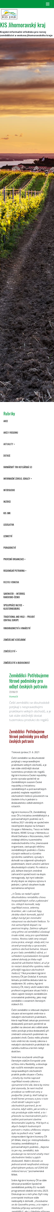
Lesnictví (7, 536)
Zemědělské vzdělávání (14, 639)
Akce (5, 421)
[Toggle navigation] (48, 4)
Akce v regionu (10, 432)
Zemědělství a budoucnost (16, 662)
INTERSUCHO (9, 490)
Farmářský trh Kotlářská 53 (17, 467)
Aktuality (8, 444)
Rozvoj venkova (11, 582)
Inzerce (7, 501)
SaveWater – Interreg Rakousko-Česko (14, 595)
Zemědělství (9, 651)
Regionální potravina (14, 570)
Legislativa (8, 524)
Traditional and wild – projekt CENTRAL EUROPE (19, 618)
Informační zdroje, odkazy (16, 478)
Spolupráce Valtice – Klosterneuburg (13, 606)
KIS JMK (7, 513)
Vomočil (13, 696)
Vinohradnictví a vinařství (16, 628)
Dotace (6, 455)
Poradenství (9, 547)
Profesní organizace (13, 559)
